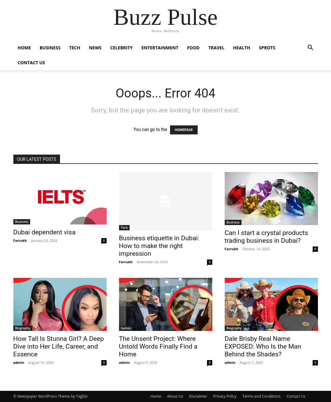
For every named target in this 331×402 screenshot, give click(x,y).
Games (126, 328)
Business (49, 48)
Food (193, 48)
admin (18, 362)
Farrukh (20, 240)
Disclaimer (198, 396)
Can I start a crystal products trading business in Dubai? (266, 236)
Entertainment (159, 48)
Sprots (267, 48)
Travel (216, 48)
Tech (74, 48)
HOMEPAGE (184, 130)
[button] (310, 48)
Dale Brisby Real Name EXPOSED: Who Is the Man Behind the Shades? (263, 346)
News (95, 48)
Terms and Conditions (261, 396)
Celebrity (121, 48)
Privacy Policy (225, 396)
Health (241, 48)
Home (24, 48)
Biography (22, 328)
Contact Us (31, 62)
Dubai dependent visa (44, 232)
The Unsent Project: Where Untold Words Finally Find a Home (158, 346)
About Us (175, 396)
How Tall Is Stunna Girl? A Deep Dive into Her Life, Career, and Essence (58, 346)
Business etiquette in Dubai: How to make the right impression (159, 245)
